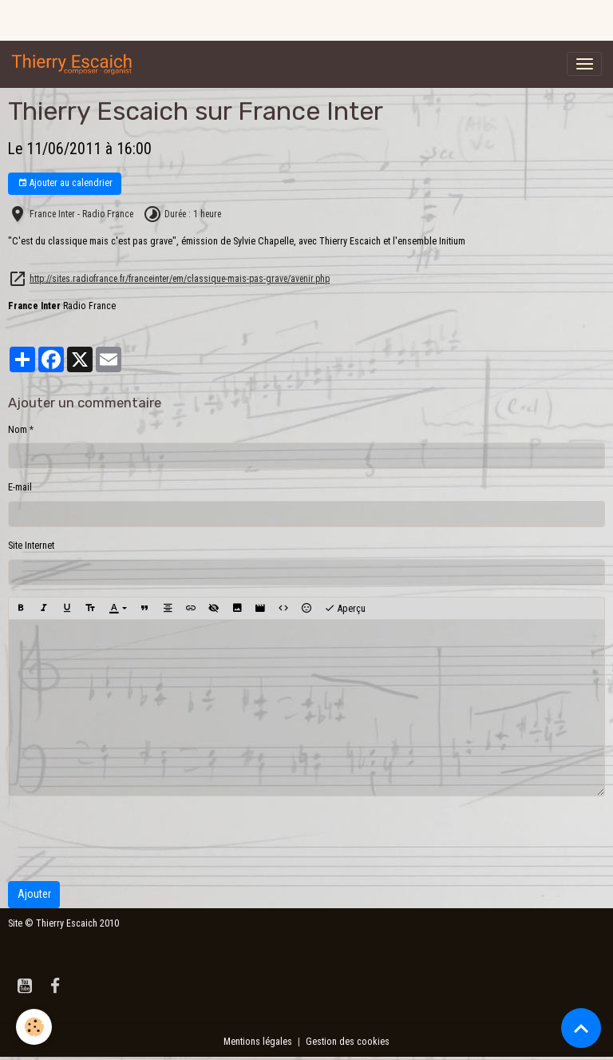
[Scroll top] (581, 1028)
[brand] (75, 64)
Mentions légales (257, 1041)
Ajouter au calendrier (65, 183)
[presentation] (129, 839)
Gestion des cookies (348, 1041)
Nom (17, 429)
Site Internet (31, 545)
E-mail (20, 487)
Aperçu (345, 608)
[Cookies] (34, 1027)
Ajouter (34, 893)
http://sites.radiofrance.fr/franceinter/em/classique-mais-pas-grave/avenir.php (180, 278)
